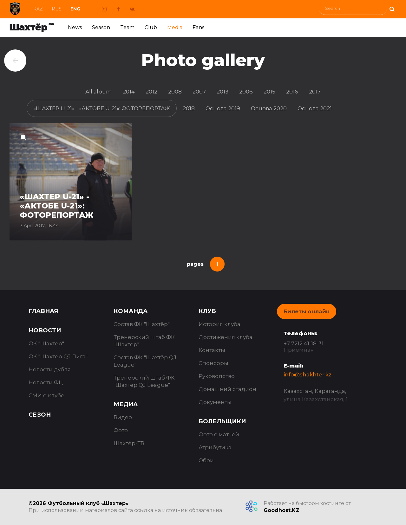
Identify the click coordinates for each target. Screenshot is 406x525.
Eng (75, 9)
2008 (175, 91)
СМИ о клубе (46, 395)
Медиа (126, 404)
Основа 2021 (315, 108)
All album (98, 91)
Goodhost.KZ (281, 510)
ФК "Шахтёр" (46, 343)
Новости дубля (50, 369)
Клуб (207, 311)
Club (151, 27)
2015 (269, 91)
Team (127, 27)
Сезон (40, 414)
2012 (151, 91)
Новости (45, 330)
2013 (222, 91)
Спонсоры (213, 363)
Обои (206, 460)
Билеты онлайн (307, 311)
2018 (189, 108)
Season (101, 27)
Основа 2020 (269, 108)
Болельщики (222, 421)
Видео (123, 417)
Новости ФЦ (46, 382)
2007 (199, 91)
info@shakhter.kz (307, 374)
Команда (130, 311)
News (75, 27)
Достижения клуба (225, 337)
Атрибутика (215, 447)
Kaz (38, 9)
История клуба (219, 324)
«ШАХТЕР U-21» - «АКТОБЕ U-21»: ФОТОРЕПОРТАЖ (101, 108)
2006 (246, 91)
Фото (121, 430)
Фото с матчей (219, 434)
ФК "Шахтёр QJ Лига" (58, 356)
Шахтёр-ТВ (129, 443)
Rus (57, 9)
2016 (292, 91)
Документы (215, 402)
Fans (198, 27)
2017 (315, 91)
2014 (129, 91)
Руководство (217, 376)
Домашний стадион (227, 389)
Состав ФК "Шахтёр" (142, 324)
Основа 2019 (223, 108)
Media (174, 27)
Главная (43, 311)
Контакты (212, 350)
